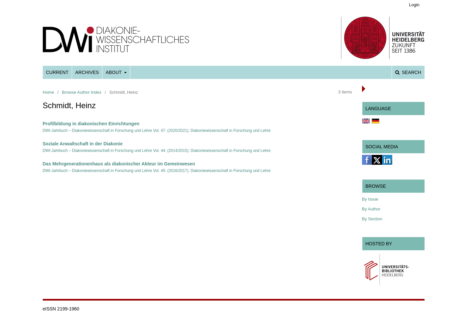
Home (48, 92)
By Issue (370, 199)
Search (411, 72)
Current (57, 72)
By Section (372, 218)
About (114, 72)
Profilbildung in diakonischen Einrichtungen (91, 123)
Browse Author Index (81, 92)
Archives (87, 72)
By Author (371, 209)
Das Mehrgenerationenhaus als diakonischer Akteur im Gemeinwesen (119, 163)
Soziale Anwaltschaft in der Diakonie (83, 143)
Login (414, 4)
